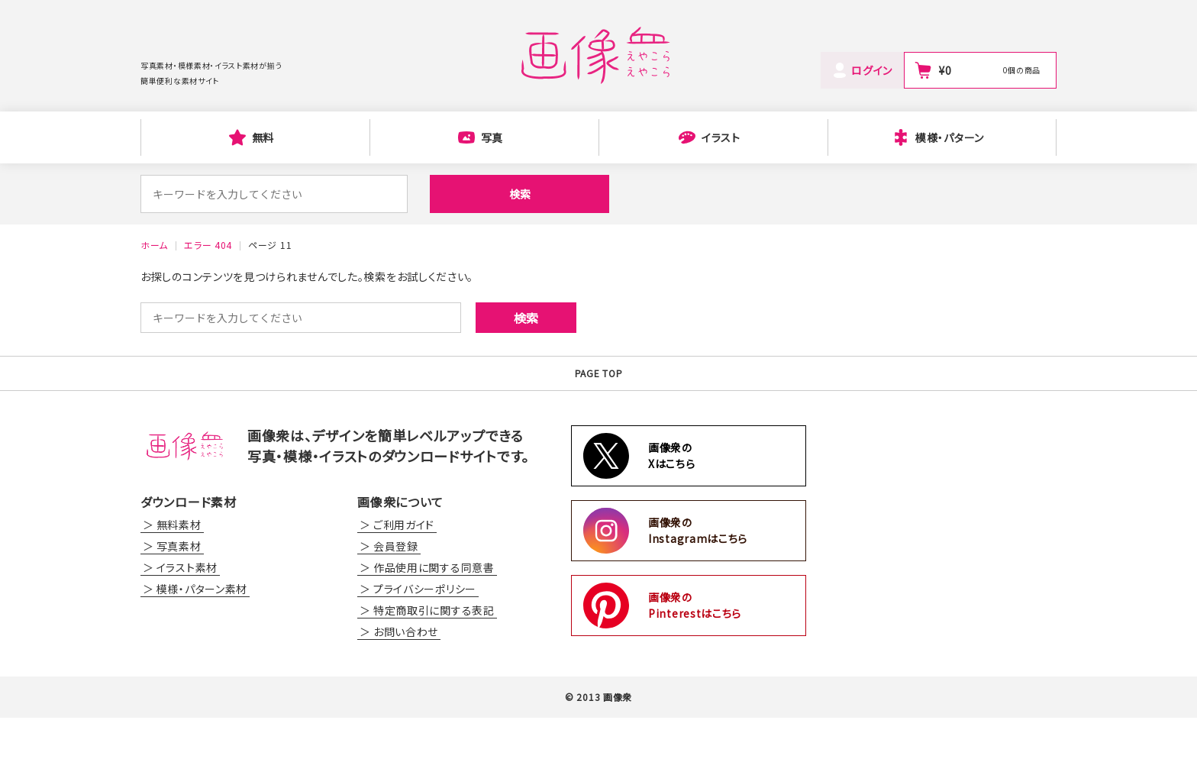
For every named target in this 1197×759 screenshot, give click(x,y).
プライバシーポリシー (424, 630)
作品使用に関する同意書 (434, 608)
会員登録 (395, 587)
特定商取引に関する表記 (434, 651)
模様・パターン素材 (201, 630)
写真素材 (179, 587)
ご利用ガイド (403, 565)
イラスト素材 (187, 608)
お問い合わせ (405, 672)
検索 (453, 194)
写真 (492, 137)
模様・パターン (949, 137)
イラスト (721, 137)
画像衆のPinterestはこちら (694, 646)
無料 (263, 137)
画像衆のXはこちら (671, 496)
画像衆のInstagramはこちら (697, 571)
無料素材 (179, 565)
